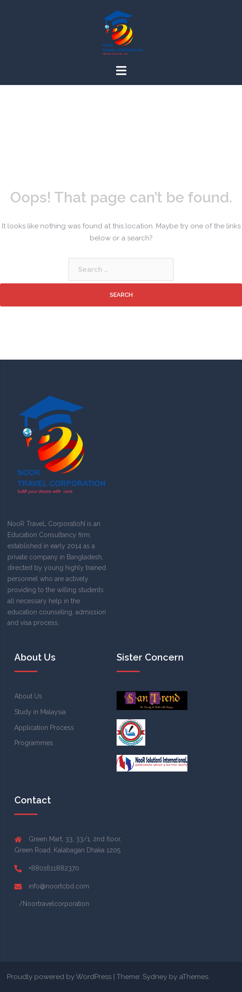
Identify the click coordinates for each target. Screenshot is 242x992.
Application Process (44, 727)
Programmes (33, 743)
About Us (28, 696)
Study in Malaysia (40, 712)
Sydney (155, 977)
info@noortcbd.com (59, 886)
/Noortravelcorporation (54, 903)
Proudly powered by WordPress (59, 977)
